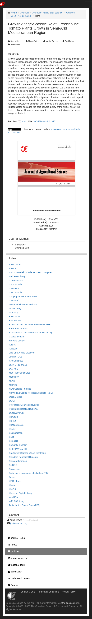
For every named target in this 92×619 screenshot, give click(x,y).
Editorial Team (15, 565)
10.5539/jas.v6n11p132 (45, 121)
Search (12, 585)
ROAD (12, 429)
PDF (24, 121)
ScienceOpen (16, 433)
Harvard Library (16, 340)
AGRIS (12, 268)
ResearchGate (16, 425)
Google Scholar (17, 336)
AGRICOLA (15, 264)
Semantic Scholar (18, 445)
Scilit (11, 437)
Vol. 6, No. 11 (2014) (21, 16)
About (11, 544)
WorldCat (13, 497)
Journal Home (15, 538)
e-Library (13, 312)
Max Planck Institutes (19, 372)
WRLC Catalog (16, 501)
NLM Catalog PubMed (20, 389)
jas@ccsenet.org (18, 523)
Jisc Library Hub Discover (22, 352)
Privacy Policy (68, 591)
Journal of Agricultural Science (47, 12)
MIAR (12, 380)
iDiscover (13, 348)
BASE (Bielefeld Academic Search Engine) (30, 272)
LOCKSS (13, 368)
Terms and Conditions (48, 591)
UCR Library (15, 481)
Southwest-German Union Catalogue (27, 453)
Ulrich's (12, 485)
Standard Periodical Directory (23, 457)
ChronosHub (15, 284)
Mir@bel (13, 385)
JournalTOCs (15, 356)
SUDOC (13, 465)
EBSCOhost (15, 316)
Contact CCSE (28, 591)
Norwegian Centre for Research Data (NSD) (31, 393)
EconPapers (15, 320)
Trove (12, 477)
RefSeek (13, 417)
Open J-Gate (15, 397)
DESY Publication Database (23, 304)
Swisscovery (15, 469)
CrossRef (13, 300)
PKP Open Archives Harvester (24, 405)
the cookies (68, 603)
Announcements (16, 558)
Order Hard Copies (18, 578)
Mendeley (14, 376)
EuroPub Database (18, 328)
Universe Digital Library (20, 493)
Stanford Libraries (18, 461)
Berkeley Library (17, 276)
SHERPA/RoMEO (18, 449)
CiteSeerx (14, 288)
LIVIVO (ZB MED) (18, 364)
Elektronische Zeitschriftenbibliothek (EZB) (30, 324)
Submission (14, 571)
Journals (24, 12)
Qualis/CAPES (16, 413)
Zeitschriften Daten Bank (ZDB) (24, 505)
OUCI (12, 401)
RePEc (12, 421)
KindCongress (16, 360)
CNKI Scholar (16, 292)
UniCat (12, 489)
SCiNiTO (13, 441)
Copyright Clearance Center (23, 296)
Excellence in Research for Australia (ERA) (30, 332)
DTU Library (15, 308)
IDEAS (12, 344)
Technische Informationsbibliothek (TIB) (28, 473)
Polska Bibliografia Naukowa (23, 409)
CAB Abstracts (16, 280)
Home (14, 12)
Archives (70, 12)
